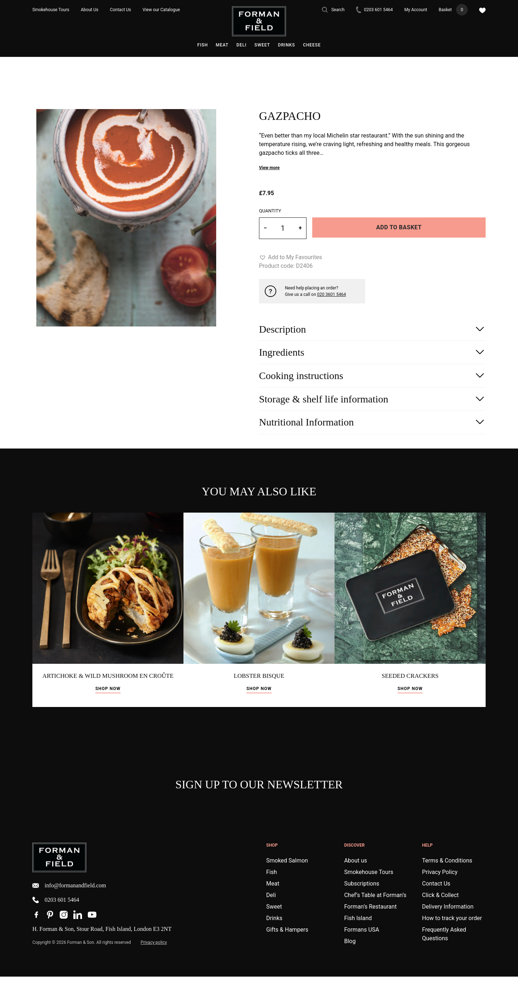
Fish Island (358, 932)
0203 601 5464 (374, 9)
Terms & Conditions (447, 874)
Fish (202, 45)
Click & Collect (440, 909)
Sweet (262, 45)
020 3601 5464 (331, 294)
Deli (241, 45)
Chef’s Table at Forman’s (375, 909)
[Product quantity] (283, 228)
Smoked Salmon (287, 874)
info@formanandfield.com (69, 900)
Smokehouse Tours (50, 9)
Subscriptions (362, 898)
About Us (90, 9)
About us (355, 874)
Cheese (312, 45)
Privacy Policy (440, 886)
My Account (415, 9)
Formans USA (361, 944)
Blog (350, 955)
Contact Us (120, 9)
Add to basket (399, 227)
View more (269, 167)
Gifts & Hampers (287, 944)
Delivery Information (447, 921)
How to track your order (452, 932)
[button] (290, 257)
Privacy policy (154, 956)
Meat (222, 45)
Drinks (286, 45)
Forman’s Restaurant (370, 921)
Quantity (270, 210)
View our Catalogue (161, 9)
